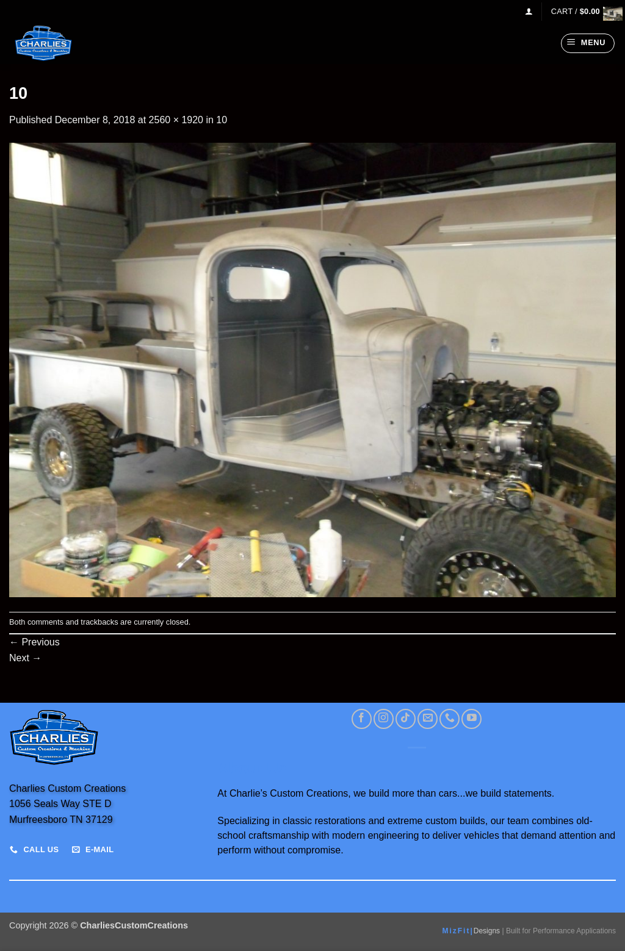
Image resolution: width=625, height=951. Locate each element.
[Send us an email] (427, 719)
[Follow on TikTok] (406, 719)
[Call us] (449, 719)
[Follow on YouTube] (471, 719)
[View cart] (583, 11)
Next (25, 658)
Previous (34, 642)
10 (221, 120)
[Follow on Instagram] (384, 719)
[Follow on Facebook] (362, 719)
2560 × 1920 (176, 120)
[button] (529, 11)
